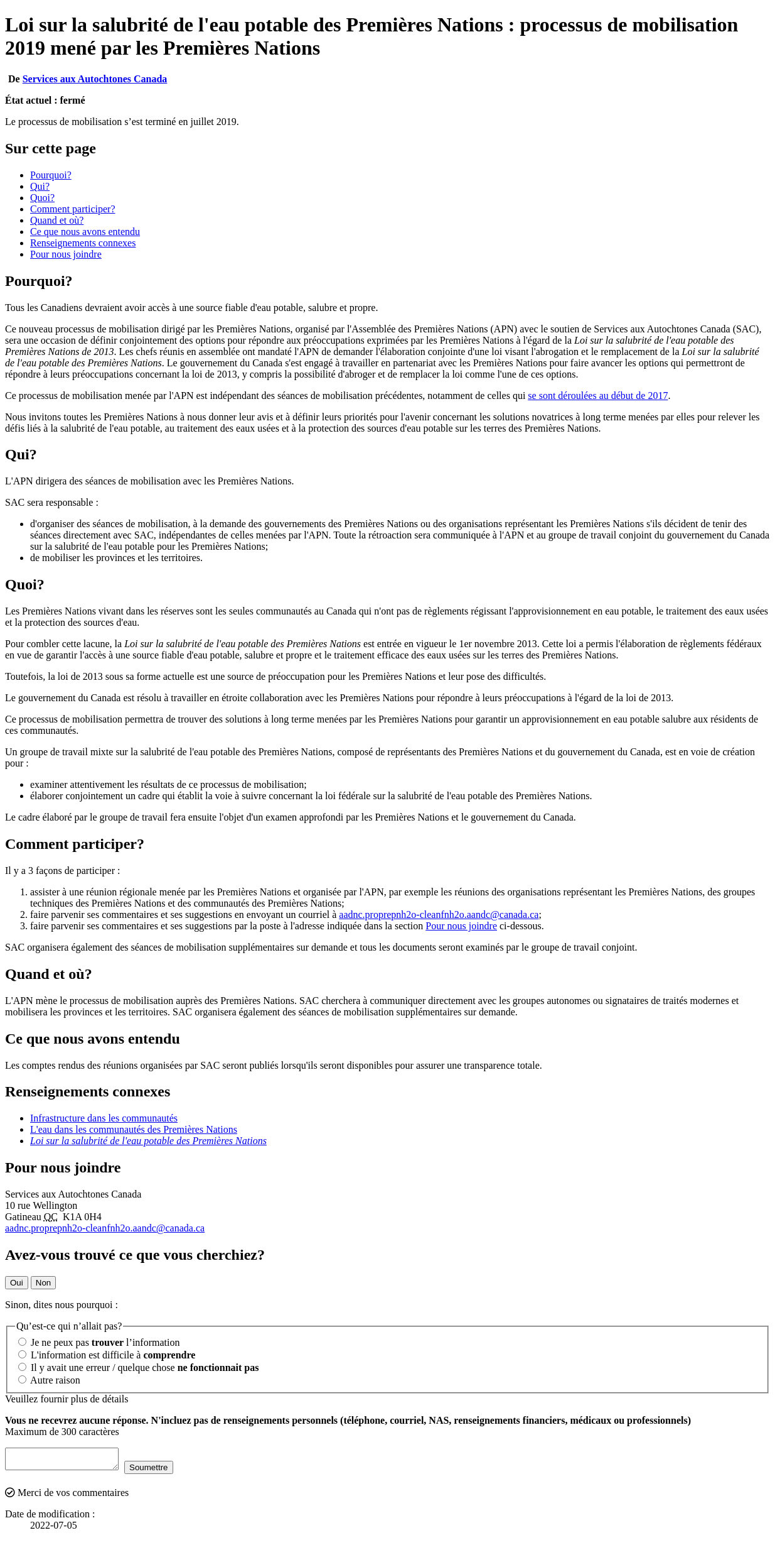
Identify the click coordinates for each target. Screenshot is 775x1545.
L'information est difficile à (106, 1355)
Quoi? (42, 197)
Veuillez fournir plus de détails (66, 1399)
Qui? (40, 186)
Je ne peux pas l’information (98, 1342)
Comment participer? (72, 209)
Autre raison (49, 1380)
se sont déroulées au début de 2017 (598, 395)
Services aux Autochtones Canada (95, 79)
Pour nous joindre (66, 254)
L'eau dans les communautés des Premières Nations (133, 1129)
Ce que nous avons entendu (85, 231)
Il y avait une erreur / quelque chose (138, 1367)
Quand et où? (56, 220)
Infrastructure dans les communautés (104, 1118)
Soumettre (161, 1471)
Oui (16, 1282)
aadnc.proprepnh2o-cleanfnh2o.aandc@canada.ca (438, 914)
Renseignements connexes (83, 242)
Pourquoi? (51, 175)
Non (43, 1282)
